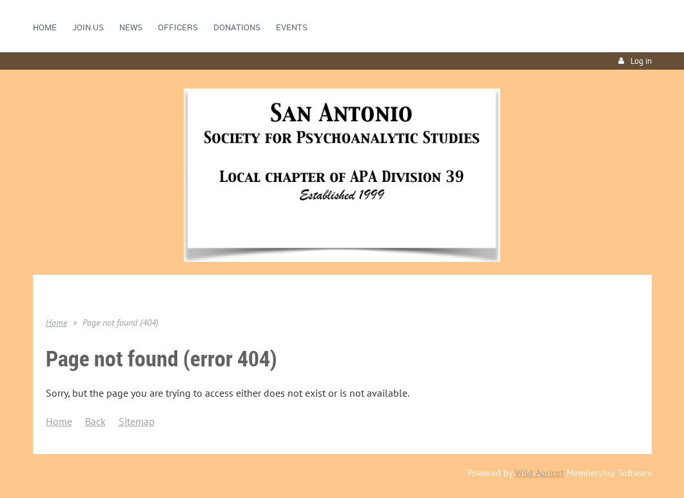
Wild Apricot (539, 473)
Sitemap (137, 421)
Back (95, 421)
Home (56, 322)
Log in (641, 60)
